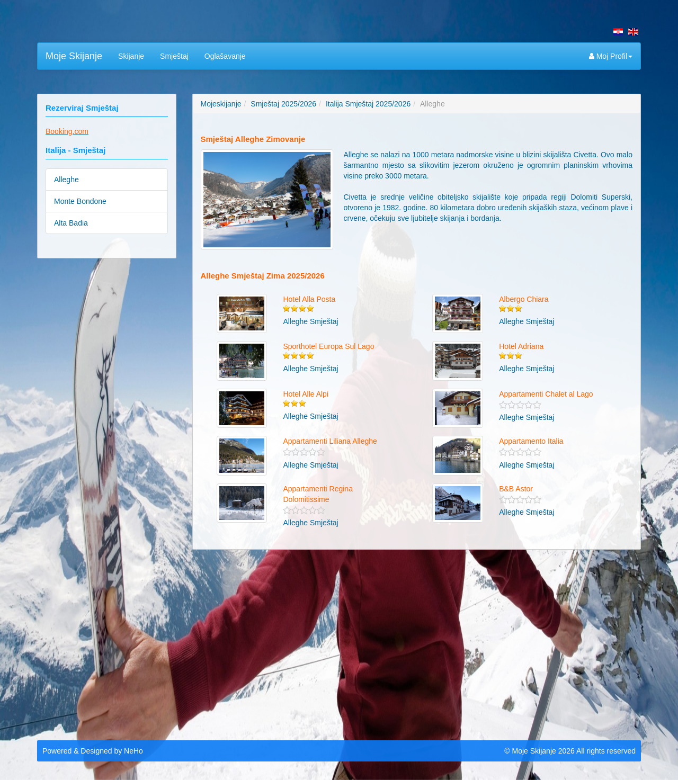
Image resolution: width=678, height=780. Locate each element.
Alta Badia (71, 223)
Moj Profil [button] (610, 56)
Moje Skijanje (74, 56)
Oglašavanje (225, 56)
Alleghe (66, 179)
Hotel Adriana (521, 346)
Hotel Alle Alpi (305, 394)
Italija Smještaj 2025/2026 (368, 104)
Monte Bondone (80, 201)
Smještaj (174, 56)
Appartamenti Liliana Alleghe (330, 441)
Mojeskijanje (221, 104)
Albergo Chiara (523, 299)
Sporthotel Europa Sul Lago (328, 346)
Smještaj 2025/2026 (283, 104)
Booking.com (67, 131)
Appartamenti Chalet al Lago (546, 394)
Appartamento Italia (531, 441)
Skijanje (131, 56)
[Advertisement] (339, 642)
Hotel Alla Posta (309, 299)
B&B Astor (516, 489)
